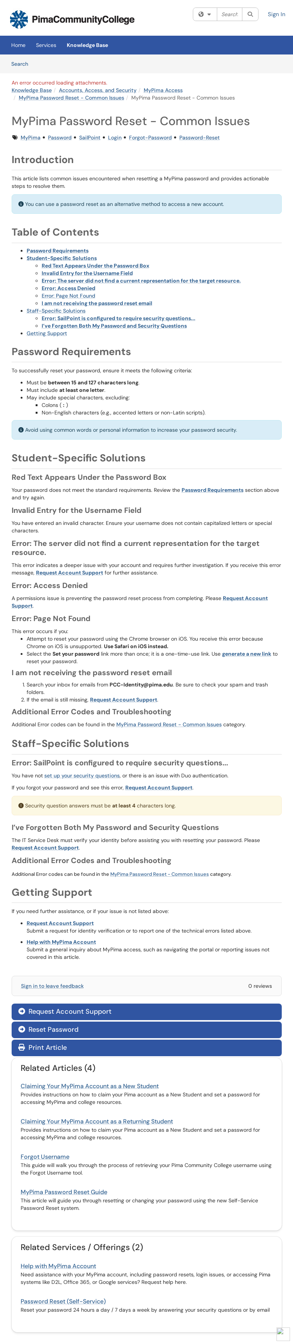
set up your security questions (82, 775)
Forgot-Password (150, 137)
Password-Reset (199, 137)
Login (115, 137)
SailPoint (90, 137)
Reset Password (48, 1029)
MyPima (31, 137)
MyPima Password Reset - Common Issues (71, 97)
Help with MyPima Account (58, 1266)
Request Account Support (64, 1011)
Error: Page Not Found (68, 295)
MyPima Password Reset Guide (64, 1192)
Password (60, 137)
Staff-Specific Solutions (56, 310)
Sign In (276, 14)
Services (46, 45)
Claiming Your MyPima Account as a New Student (90, 1086)
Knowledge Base (87, 45)
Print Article (42, 1047)
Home (18, 45)
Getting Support (47, 333)
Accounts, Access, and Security (98, 90)
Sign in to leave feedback (52, 986)
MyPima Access (163, 90)
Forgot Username (45, 1157)
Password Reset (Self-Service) (63, 1301)
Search (22, 63)
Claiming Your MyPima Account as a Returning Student (97, 1121)
